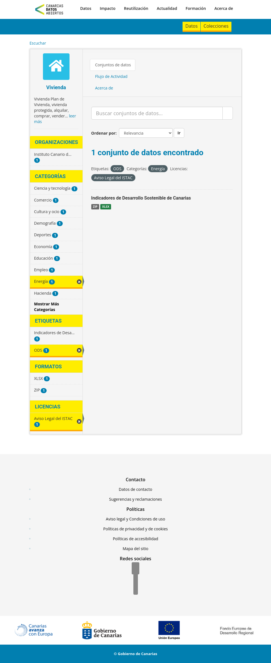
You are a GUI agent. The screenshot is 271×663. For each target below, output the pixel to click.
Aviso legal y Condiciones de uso (135, 519)
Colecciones (215, 26)
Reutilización (136, 8)
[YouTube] (135, 589)
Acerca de (223, 8)
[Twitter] (135, 579)
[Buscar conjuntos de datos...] (157, 113)
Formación (196, 8)
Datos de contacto (135, 489)
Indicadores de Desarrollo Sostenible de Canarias (141, 198)
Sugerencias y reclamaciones (135, 499)
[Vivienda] (56, 67)
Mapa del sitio (135, 548)
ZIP (95, 207)
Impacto (108, 8)
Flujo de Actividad (111, 76)
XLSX (105, 207)
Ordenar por (103, 133)
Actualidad (167, 8)
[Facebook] (135, 569)
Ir (179, 132)
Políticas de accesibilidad (135, 538)
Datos (85, 8)
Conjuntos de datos (113, 64)
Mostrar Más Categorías (46, 306)
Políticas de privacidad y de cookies (135, 528)
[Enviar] (227, 113)
